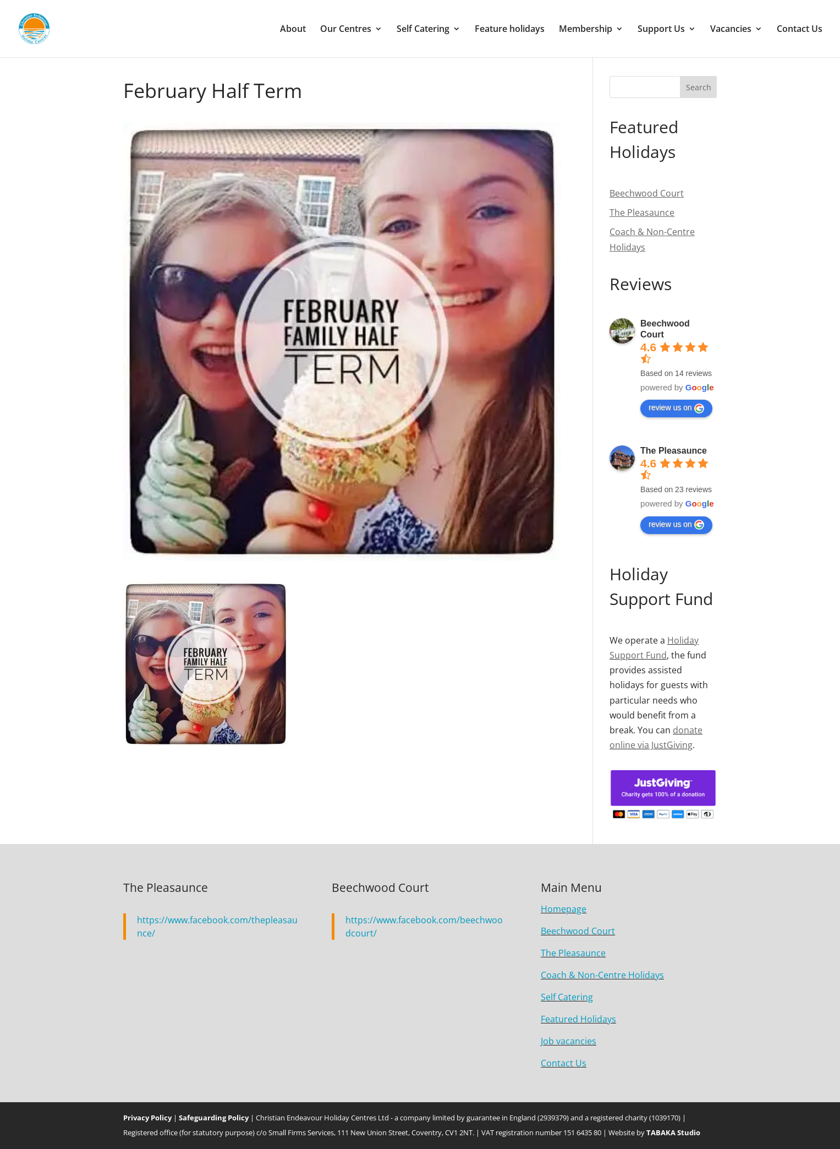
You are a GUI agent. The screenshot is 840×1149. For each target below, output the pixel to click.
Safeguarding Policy (214, 1118)
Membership (585, 30)
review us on (676, 408)
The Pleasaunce (673, 450)
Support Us (661, 30)
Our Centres (345, 30)
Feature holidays (510, 30)
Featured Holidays (578, 1019)
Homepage (563, 909)
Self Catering (423, 30)
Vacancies (730, 30)
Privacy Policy (147, 1118)
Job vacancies (568, 1041)
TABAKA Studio (673, 1132)
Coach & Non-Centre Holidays (602, 975)
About (293, 30)
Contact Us (799, 30)
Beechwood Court (578, 931)
